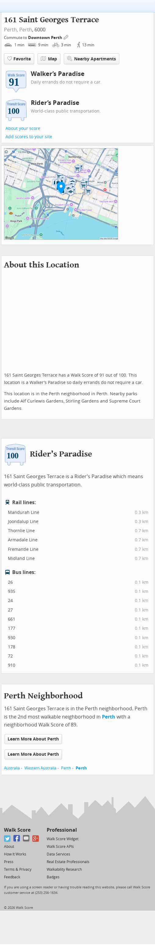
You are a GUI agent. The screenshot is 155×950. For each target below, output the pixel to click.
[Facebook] (16, 838)
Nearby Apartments (91, 59)
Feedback (12, 877)
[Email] (26, 838)
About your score (22, 128)
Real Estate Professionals (68, 862)
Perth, (11, 30)
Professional (62, 830)
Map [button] (49, 59)
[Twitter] (7, 838)
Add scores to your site (28, 136)
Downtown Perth (45, 37)
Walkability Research (64, 869)
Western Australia (40, 768)
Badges (53, 877)
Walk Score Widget (62, 839)
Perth (25, 30)
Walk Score (17, 830)
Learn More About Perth (33, 739)
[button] (61, 187)
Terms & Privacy (17, 869)
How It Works (15, 854)
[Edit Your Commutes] (66, 37)
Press (8, 862)
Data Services (58, 854)
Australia (12, 768)
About (9, 846)
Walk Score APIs (60, 846)
